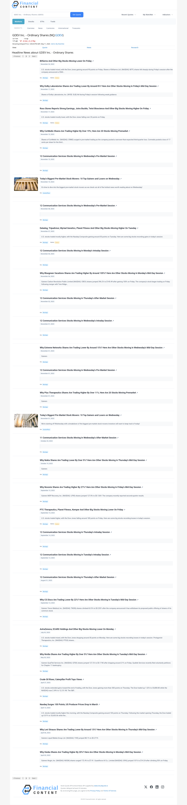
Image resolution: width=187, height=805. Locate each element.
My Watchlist (148, 14)
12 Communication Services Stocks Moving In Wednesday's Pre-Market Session (78, 156)
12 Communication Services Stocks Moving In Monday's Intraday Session (75, 250)
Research (134, 47)
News (40, 28)
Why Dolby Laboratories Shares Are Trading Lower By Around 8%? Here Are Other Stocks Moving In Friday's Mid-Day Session (99, 86)
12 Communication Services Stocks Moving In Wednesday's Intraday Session (77, 321)
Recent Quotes (127, 14)
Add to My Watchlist (57, 44)
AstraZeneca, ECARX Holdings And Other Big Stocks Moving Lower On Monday (78, 629)
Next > (34, 56)
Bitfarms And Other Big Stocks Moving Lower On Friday (67, 61)
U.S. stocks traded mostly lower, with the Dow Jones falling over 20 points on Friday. (73, 117)
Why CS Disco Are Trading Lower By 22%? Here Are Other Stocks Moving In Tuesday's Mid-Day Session (89, 600)
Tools (52, 21)
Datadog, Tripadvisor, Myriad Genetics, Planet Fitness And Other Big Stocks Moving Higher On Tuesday (89, 228)
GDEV (59, 35)
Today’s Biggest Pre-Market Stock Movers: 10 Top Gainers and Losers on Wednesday (81, 179)
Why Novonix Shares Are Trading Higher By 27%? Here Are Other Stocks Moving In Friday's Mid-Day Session (91, 487)
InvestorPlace (46, 193)
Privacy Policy (95, 791)
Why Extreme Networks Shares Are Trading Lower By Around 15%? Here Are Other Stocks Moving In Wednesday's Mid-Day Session (102, 348)
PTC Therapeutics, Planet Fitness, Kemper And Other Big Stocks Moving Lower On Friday (82, 510)
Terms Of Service (110, 791)
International (63, 28)
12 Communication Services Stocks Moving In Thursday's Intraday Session (76, 532)
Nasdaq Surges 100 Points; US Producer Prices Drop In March (70, 704)
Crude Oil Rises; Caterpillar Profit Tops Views (62, 679)
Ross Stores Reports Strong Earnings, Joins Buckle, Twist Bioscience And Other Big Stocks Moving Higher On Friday (95, 108)
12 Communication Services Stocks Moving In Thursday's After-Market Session (78, 298)
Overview (30, 28)
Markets (18, 21)
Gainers (44, 356)
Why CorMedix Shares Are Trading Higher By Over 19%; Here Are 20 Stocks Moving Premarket (85, 131)
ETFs (42, 21)
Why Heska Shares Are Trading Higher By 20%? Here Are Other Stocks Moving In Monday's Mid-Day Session (91, 752)
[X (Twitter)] (145, 790)
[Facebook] (151, 790)
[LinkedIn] (157, 790)
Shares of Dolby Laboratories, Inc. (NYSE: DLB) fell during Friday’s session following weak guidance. (79, 95)
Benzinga (45, 78)
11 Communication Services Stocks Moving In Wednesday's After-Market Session (79, 438)
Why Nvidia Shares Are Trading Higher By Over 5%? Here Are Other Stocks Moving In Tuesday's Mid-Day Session (93, 654)
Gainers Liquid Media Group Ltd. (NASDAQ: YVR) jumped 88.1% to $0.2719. (70, 738)
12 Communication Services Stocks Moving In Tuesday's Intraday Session (75, 555)
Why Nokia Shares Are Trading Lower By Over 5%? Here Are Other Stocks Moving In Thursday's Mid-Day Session (93, 460)
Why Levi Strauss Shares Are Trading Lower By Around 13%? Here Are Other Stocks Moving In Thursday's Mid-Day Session (98, 730)
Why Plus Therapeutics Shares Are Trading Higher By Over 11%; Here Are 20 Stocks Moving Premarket (89, 393)
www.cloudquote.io (101, 786)
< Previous (16, 56)
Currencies (50, 28)
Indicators (166, 14)
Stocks (31, 21)
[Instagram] (162, 790)
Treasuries (76, 28)
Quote (44, 47)
